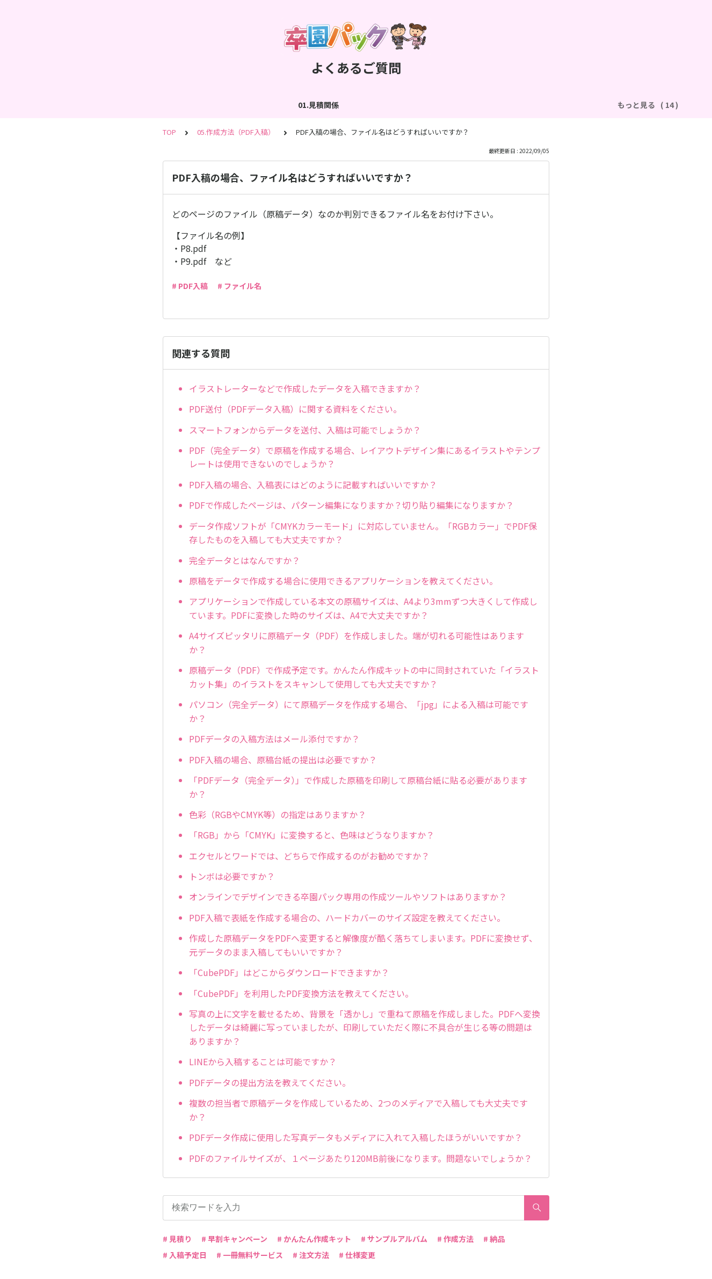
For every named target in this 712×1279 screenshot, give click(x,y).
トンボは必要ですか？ (232, 876)
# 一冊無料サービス (249, 1254)
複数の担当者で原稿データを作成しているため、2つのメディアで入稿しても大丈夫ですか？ (358, 1109)
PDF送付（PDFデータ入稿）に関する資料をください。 (295, 408)
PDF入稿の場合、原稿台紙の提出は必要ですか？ (283, 759)
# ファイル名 (239, 285)
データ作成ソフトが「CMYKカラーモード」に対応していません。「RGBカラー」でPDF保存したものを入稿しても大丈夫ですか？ (363, 532)
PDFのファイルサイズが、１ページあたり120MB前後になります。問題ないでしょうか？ (360, 1158)
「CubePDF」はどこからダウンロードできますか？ (289, 972)
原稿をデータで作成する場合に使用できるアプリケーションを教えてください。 (343, 580)
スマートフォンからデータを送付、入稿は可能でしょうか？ (305, 429)
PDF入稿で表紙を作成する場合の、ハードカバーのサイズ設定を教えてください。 (347, 917)
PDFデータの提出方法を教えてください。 (270, 1082)
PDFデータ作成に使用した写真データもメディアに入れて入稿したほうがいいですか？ (355, 1137)
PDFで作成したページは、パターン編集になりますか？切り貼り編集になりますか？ (351, 504)
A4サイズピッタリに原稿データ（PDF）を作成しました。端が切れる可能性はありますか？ (356, 642)
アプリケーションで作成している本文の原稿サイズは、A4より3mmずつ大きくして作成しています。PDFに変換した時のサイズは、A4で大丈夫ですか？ (363, 608)
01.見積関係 (65, 104)
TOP (169, 132)
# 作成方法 (455, 1238)
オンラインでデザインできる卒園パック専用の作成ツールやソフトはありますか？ (348, 896)
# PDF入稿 (190, 285)
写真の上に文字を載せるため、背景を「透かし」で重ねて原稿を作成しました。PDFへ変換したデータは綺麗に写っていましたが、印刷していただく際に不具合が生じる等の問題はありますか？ (364, 1027)
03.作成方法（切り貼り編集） (236, 104)
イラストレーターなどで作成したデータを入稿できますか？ (305, 388)
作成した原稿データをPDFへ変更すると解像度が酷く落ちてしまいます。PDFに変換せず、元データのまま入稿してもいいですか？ (363, 944)
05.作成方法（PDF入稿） (460, 104)
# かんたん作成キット (314, 1238)
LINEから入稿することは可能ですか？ (263, 1061)
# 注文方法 (311, 1254)
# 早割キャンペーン (234, 1238)
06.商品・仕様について (557, 104)
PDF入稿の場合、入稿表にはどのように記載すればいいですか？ (313, 484)
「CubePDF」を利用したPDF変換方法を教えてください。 (301, 993)
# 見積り (177, 1238)
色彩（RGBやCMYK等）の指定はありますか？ (277, 814)
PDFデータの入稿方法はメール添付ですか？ (274, 738)
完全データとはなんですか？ (244, 560)
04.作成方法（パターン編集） (352, 104)
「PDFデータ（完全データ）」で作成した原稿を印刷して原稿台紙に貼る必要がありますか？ (358, 787)
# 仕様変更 (357, 1254)
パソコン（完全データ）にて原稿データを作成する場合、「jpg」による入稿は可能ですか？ (358, 711)
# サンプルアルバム (394, 1238)
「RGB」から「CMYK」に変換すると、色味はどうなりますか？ (311, 834)
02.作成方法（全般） (135, 104)
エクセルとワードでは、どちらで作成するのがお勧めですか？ (309, 855)
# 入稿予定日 (185, 1254)
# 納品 (494, 1238)
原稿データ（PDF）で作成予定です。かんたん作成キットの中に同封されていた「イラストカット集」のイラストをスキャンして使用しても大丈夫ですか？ (364, 676)
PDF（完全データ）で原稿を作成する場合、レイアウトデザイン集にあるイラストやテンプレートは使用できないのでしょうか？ (364, 457)
